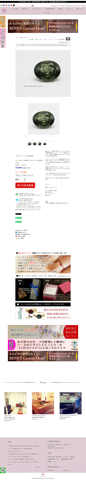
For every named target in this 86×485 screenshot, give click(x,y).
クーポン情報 (30, 39)
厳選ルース (24, 45)
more (38, 467)
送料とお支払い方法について (64, 42)
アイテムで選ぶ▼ (15, 8)
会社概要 (49, 461)
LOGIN (83, 5)
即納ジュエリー (80, 8)
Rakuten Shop (51, 470)
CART (78, 5)
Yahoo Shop (66, 470)
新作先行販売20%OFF (50, 8)
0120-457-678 (54, 5)
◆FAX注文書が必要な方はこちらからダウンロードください (28, 209)
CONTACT (62, 5)
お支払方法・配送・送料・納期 (54, 456)
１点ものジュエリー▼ (36, 8)
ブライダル (47, 12)
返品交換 (72, 456)
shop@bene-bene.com (59, 448)
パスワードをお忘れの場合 (59, 39)
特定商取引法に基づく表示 (67, 459)
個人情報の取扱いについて (53, 459)
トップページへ (18, 45)
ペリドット (29, 45)
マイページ (45, 39)
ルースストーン (69, 8)
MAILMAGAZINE (70, 5)
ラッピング (65, 456)
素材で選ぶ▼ (25, 8)
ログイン (50, 39)
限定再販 (60, 8)
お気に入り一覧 (38, 39)
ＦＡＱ (55, 461)
